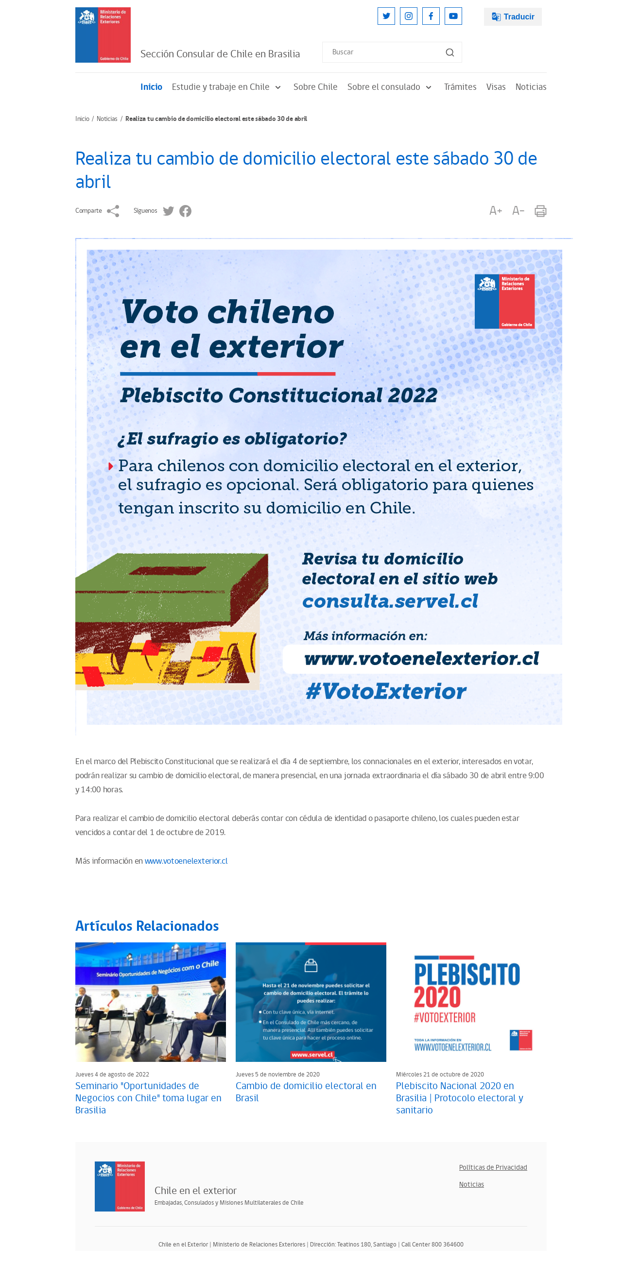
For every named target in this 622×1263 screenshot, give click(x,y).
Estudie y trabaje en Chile (228, 87)
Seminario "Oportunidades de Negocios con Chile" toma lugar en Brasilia (148, 1098)
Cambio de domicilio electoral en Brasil (306, 1092)
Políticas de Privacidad (493, 1167)
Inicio (151, 87)
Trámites (460, 87)
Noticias (531, 87)
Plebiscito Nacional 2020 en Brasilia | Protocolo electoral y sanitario (459, 1098)
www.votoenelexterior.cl (186, 861)
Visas (496, 87)
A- (518, 211)
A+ (495, 211)
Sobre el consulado (390, 87)
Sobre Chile (316, 87)
